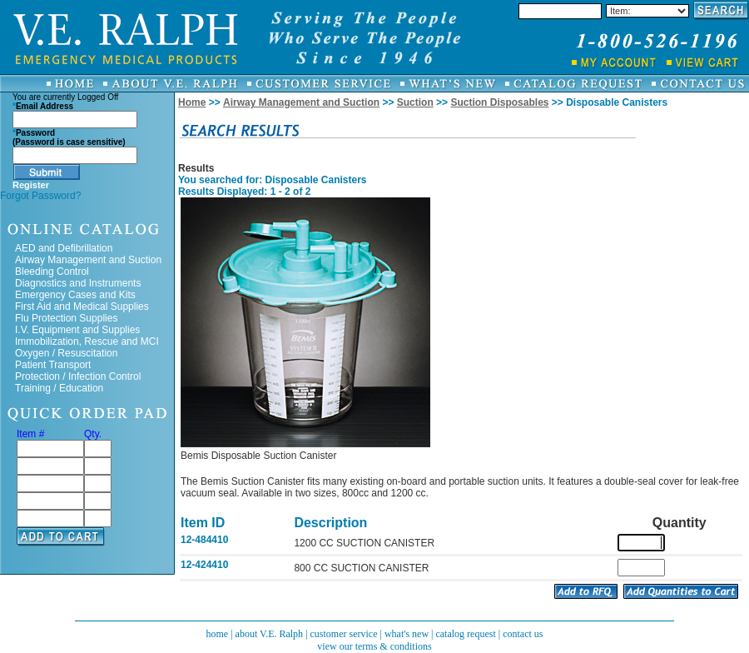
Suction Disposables (499, 102)
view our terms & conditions (374, 646)
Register (30, 185)
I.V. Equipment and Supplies (77, 330)
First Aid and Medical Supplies (82, 306)
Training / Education (59, 388)
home (217, 634)
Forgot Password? (40, 196)
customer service (344, 634)
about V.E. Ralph (270, 634)
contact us (523, 634)
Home (192, 102)
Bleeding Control (52, 271)
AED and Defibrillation (63, 248)
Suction (415, 102)
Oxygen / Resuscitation (66, 353)
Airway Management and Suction (88, 260)
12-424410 (204, 565)
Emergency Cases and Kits (75, 295)
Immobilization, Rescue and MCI (87, 341)
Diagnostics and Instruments (78, 283)
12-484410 (204, 540)
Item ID (203, 523)
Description (330, 523)
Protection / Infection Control (78, 376)
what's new (406, 634)
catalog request (465, 634)
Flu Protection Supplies (66, 318)
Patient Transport (53, 365)
